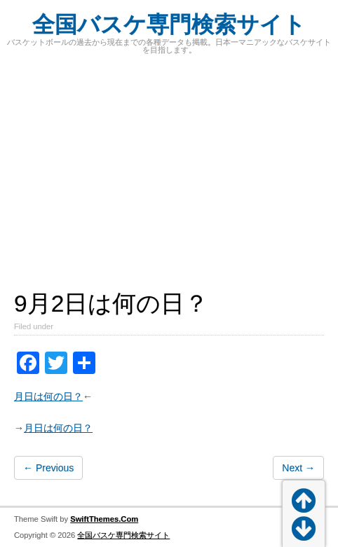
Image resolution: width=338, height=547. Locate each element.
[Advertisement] (169, 182)
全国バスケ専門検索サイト (169, 24)
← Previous (48, 467)
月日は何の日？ (48, 396)
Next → (298, 467)
